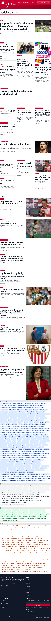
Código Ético (3, 601)
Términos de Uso (4, 606)
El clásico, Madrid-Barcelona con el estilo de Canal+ (24, 112)
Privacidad (36, 617)
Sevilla (27, 582)
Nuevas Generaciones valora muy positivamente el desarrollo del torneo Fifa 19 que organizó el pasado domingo (24, 62)
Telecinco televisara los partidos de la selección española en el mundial (24, 164)
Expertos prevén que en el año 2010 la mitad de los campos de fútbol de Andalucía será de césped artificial (12, 371)
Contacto (2, 609)
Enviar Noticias (28, 612)
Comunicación (28, 589)
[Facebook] (1, 585)
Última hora (7, 7)
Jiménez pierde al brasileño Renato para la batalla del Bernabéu (42, 177)
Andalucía (28, 583)
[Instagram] (5, 585)
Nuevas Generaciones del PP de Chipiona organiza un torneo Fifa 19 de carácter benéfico (43, 70)
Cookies (40, 617)
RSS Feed (28, 595)
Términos (44, 617)
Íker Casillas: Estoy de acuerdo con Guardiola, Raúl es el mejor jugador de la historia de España (42, 113)
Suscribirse (38, 605)
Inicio (1, 9)
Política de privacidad (46, 607)
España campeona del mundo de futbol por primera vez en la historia (8, 126)
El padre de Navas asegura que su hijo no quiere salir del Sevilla (8, 182)
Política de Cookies (4, 604)
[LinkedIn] (7, 585)
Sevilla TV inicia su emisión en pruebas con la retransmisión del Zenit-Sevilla (12, 349)
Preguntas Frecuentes (30, 611)
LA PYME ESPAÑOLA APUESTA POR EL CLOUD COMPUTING (7, 110)
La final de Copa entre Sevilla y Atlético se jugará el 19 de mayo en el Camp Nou (8, 164)
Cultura (27, 590)
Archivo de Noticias (29, 593)
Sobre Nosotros (3, 600)
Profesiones (28, 592)
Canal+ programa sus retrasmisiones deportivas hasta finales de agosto (11, 243)
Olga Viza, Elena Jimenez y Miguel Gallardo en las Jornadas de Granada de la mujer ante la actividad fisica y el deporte (12, 259)
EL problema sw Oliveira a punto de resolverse (11, 290)
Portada (27, 579)
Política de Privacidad (4, 603)
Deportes (28, 586)
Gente (27, 585)
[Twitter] (3, 585)
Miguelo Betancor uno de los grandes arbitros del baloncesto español (12, 329)
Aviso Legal (3, 607)
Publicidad (28, 609)
